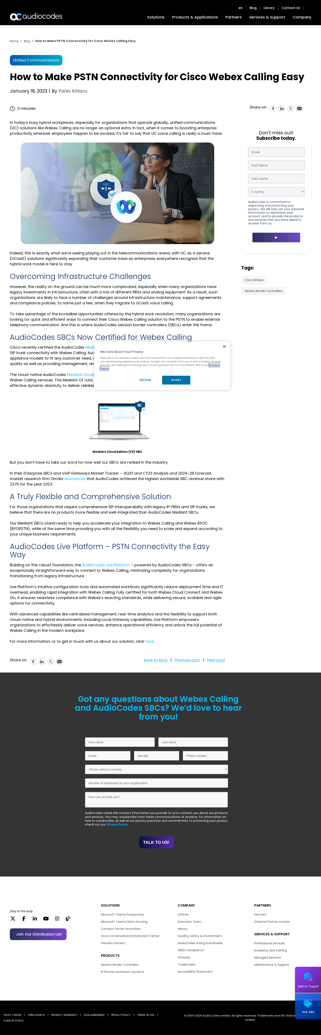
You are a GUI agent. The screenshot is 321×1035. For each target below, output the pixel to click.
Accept (176, 380)
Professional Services (269, 943)
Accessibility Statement (195, 972)
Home (14, 41)
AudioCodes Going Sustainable (200, 943)
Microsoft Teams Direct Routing (124, 922)
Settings (145, 379)
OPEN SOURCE (36, 1015)
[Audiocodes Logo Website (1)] (36, 17)
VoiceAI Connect (113, 943)
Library (269, 8)
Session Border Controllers (263, 291)
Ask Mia (308, 1012)
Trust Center (12, 1015)
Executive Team (189, 922)
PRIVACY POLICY (121, 1015)
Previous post (187, 660)
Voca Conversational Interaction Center (130, 936)
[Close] (224, 346)
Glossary (184, 957)
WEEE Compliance (191, 950)
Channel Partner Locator (272, 922)
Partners (234, 17)
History (183, 929)
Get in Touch (308, 986)
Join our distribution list (39, 934)
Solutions (156, 17)
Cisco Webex (254, 280)
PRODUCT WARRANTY (64, 1015)
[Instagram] (57, 920)
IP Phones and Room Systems (122, 972)
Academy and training (270, 950)
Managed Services (267, 957)
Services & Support (267, 17)
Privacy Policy (117, 824)
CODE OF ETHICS (13, 1020)
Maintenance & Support (271, 965)
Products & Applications (195, 17)
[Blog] (68, 920)
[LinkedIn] (35, 920)
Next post (216, 660)
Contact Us (291, 8)
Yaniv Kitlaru (72, 91)
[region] (162, 366)
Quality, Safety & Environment (200, 936)
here (149, 641)
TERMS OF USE (145, 1015)
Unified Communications (36, 60)
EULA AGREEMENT (94, 1015)
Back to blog (155, 660)
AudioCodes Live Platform (106, 565)
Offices (183, 914)
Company (302, 17)
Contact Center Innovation (121, 929)
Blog (253, 8)
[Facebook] (24, 920)
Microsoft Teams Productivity (122, 914)
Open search (309, 8)
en (241, 8)
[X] (13, 920)
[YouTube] (46, 920)
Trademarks (186, 964)
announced (75, 478)
